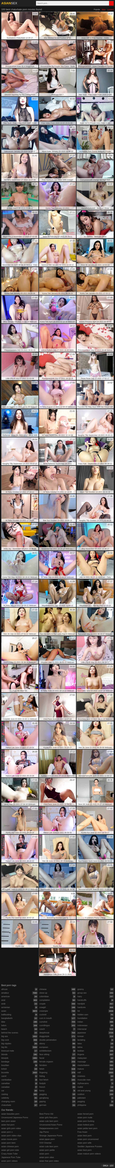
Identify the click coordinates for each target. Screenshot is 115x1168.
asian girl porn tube (10, 1150)
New (103, 9)
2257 (112, 1165)
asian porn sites (46, 1157)
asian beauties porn (10, 1114)
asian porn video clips (11, 1136)
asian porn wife (84, 1143)
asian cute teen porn (48, 1121)
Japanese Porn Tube (10, 1157)
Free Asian (82, 1132)
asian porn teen (8, 1143)
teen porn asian (8, 1121)
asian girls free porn (48, 1117)
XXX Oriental (45, 1143)
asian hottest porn (85, 1125)
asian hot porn (7, 1125)
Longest (110, 9)
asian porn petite (47, 1150)
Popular (97, 9)
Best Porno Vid (46, 1114)
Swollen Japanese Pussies (89, 1146)
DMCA (105, 1165)
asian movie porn (9, 1139)
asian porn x (7, 1132)
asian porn (44, 1154)
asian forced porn (85, 1114)
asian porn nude (84, 1117)
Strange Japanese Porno (50, 1136)
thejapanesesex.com (48, 1128)
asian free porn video (49, 1161)
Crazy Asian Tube (9, 1154)
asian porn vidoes (9, 1161)
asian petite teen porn (87, 1128)
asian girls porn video (11, 1128)
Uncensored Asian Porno (50, 1125)
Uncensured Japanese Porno (14, 1117)
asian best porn (84, 1136)
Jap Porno (44, 1132)
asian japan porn (47, 1139)
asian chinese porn (10, 1146)
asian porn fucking (85, 1121)
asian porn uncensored (88, 1139)
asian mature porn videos (89, 1154)
